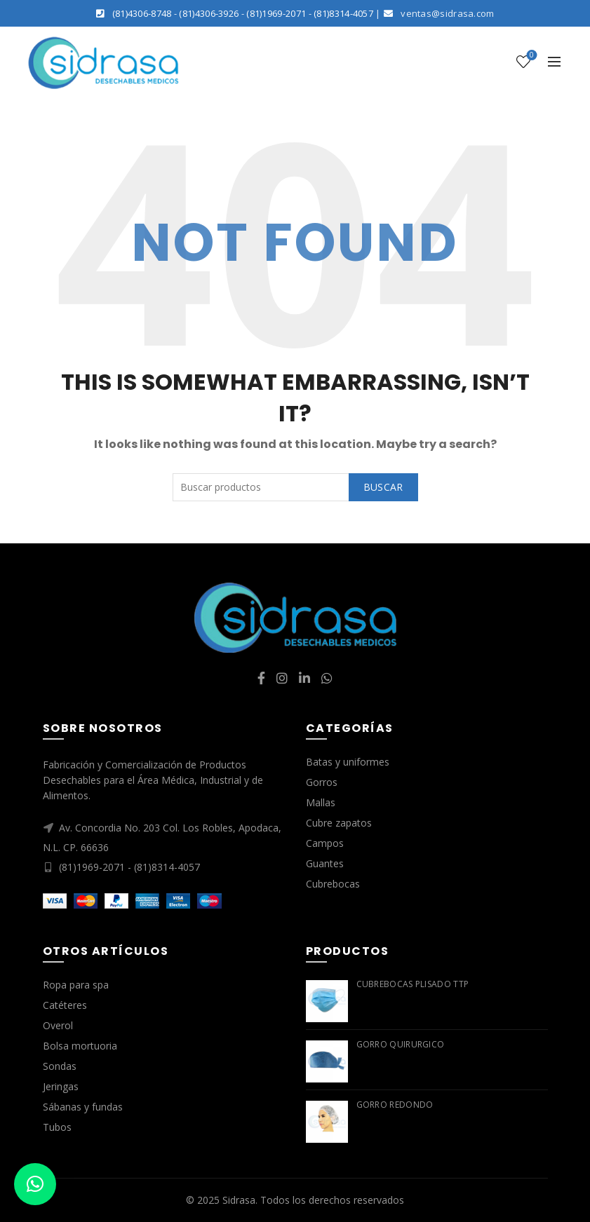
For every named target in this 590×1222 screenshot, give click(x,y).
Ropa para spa (76, 984)
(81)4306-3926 (209, 13)
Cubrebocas (333, 883)
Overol (58, 1025)
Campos (325, 843)
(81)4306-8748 (142, 13)
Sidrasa (238, 1200)
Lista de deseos (530, 55)
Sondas (59, 1066)
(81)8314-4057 (343, 13)
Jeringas (61, 1086)
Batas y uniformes (347, 761)
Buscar (383, 487)
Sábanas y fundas (83, 1106)
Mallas (320, 802)
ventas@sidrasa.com (447, 13)
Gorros (321, 782)
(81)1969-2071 (276, 13)
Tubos (57, 1127)
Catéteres (65, 1005)
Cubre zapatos (339, 822)
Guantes (325, 863)
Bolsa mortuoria (80, 1045)
